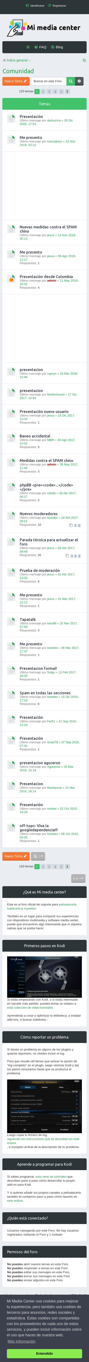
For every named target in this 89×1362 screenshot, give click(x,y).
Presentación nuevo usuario (44, 411)
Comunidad (18, 71)
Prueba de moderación (40, 570)
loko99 (51, 623)
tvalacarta (13, 908)
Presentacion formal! (38, 668)
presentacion (31, 370)
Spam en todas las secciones (45, 693)
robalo (51, 493)
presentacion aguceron (40, 763)
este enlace (15, 1200)
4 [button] (55, 91)
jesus (50, 235)
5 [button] (61, 91)
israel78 (52, 742)
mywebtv (30, 908)
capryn (51, 373)
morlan (52, 808)
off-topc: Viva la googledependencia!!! (39, 828)
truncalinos (54, 141)
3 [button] (49, 91)
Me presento (31, 137)
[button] (67, 91)
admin (51, 280)
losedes (52, 517)
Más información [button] (21, 1341)
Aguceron (54, 766)
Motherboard (56, 394)
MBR (50, 440)
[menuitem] (34, 5)
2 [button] (43, 91)
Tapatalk (28, 619)
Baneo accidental (35, 436)
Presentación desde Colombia (46, 277)
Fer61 (51, 721)
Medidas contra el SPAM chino (46, 460)
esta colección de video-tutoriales (30, 1007)
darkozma (54, 120)
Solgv (51, 672)
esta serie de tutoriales (51, 1176)
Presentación (31, 116)
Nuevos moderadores (39, 514)
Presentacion (31, 784)
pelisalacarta (67, 904)
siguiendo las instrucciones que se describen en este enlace (43, 1141)
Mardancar (54, 787)
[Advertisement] (44, 185)
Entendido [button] (44, 1353)
